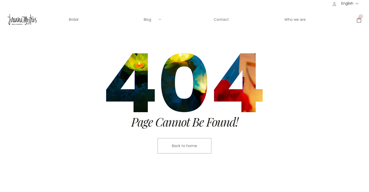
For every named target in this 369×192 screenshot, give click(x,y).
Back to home (184, 145)
